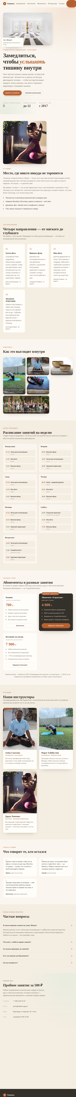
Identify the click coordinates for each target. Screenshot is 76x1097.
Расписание (31, 4)
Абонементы (41, 4)
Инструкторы (52, 4)
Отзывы (61, 4)
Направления (20, 4)
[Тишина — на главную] (8, 3)
